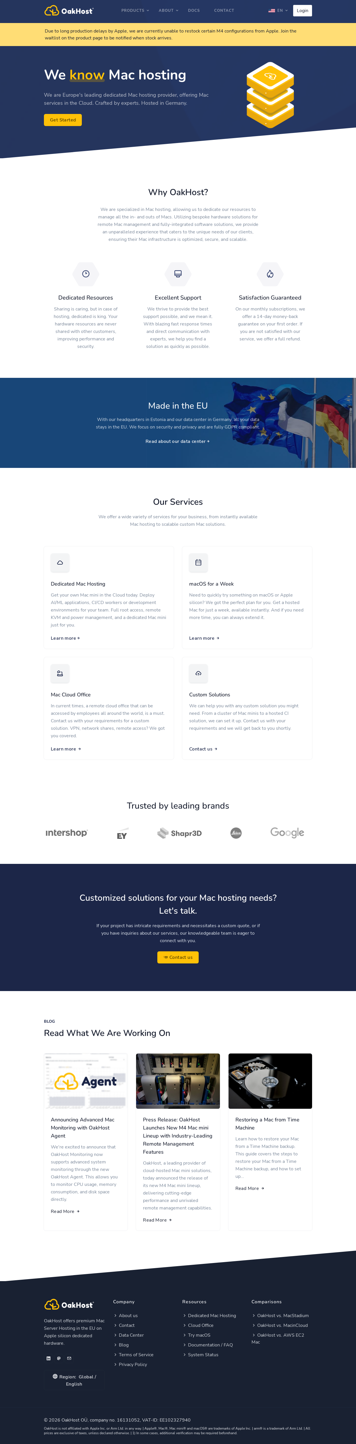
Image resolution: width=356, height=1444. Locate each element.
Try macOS (196, 1335)
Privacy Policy (130, 1364)
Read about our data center (178, 441)
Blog (121, 1345)
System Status (200, 1355)
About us (125, 1315)
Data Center (128, 1335)
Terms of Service (133, 1355)
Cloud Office (198, 1325)
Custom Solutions (209, 694)
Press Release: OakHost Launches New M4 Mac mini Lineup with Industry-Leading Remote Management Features (177, 1135)
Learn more (66, 638)
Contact (224, 10)
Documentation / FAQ (207, 1345)
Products (132, 10)
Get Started (63, 120)
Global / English (74, 1380)
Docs (194, 10)
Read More (65, 1211)
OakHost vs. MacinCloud (279, 1325)
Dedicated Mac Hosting (78, 583)
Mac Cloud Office (71, 694)
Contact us (203, 749)
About (166, 10)
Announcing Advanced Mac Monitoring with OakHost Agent (82, 1127)
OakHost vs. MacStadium (280, 1315)
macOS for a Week (211, 583)
